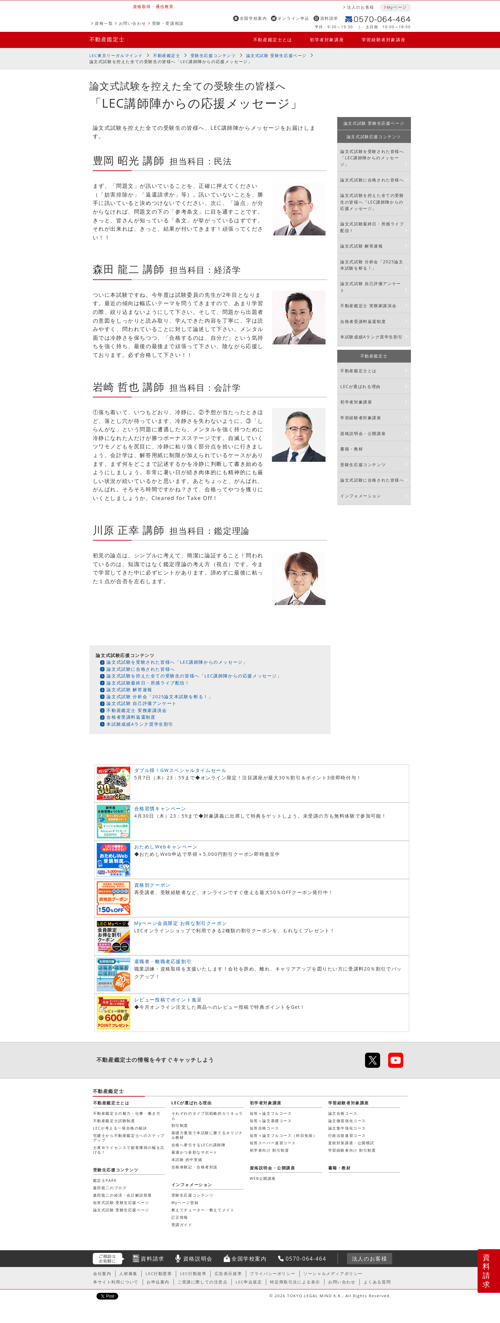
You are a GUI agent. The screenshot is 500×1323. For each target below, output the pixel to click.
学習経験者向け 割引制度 (352, 1150)
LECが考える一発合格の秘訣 (120, 1128)
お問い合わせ (132, 23)
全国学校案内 (253, 18)
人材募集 (128, 1273)
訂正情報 (179, 1217)
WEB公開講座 (263, 1178)
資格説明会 (198, 1258)
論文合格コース (343, 1113)
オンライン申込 (293, 18)
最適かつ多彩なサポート (194, 1152)
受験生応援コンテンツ (213, 55)
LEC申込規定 (249, 1281)
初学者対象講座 (327, 40)
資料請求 (329, 18)
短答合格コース (264, 1128)
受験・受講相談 (168, 23)
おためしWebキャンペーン (166, 846)
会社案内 (102, 1273)
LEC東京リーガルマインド (116, 55)
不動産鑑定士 (107, 39)
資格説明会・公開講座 (363, 433)
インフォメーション (360, 496)
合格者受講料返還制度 (130, 717)
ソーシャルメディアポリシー (333, 1273)
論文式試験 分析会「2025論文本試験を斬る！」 (159, 697)
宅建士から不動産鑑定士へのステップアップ (129, 1138)
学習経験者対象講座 (384, 40)
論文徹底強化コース (347, 1120)
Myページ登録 (185, 1202)
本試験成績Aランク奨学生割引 (139, 724)
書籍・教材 (351, 449)
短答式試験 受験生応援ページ (121, 1202)
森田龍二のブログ (110, 1187)
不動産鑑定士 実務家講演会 (136, 710)
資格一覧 (104, 23)
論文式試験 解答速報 (129, 689)
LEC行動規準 (193, 1273)
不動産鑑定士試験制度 (114, 1120)
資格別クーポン (152, 885)
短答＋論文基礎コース (271, 1120)
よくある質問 (377, 1281)
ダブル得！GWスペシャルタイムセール (180, 770)
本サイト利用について (116, 1281)
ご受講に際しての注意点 (202, 1281)
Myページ (397, 7)
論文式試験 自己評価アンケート (141, 703)
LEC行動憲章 (159, 1273)
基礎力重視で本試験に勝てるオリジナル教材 (207, 1135)
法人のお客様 (360, 7)
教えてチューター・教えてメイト (203, 1209)
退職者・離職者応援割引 (163, 961)
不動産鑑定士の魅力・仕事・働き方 (127, 1113)
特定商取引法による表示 (295, 1281)
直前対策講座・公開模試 (351, 1142)
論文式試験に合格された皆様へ (140, 669)
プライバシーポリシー (272, 1273)
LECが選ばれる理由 (360, 386)
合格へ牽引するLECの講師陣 (198, 1144)
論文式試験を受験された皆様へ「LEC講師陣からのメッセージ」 (176, 662)
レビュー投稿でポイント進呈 (168, 999)
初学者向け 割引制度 (269, 1150)
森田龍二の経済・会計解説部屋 (122, 1195)
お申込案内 (158, 1281)
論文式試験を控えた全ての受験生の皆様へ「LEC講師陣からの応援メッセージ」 (194, 676)
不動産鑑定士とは (272, 40)
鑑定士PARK (105, 1180)
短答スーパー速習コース (273, 1142)
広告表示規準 (228, 1273)
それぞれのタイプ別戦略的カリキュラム (207, 1115)
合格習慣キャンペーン (160, 808)
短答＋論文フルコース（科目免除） (283, 1135)
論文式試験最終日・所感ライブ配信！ (148, 683)
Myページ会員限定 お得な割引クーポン (180, 923)
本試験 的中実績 (187, 1159)
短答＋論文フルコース (271, 1113)
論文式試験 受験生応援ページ (276, 55)
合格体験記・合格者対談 (194, 1166)
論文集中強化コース (347, 1128)
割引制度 (179, 1125)
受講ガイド (182, 1224)
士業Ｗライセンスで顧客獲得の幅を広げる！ (129, 1150)
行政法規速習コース (347, 1135)
